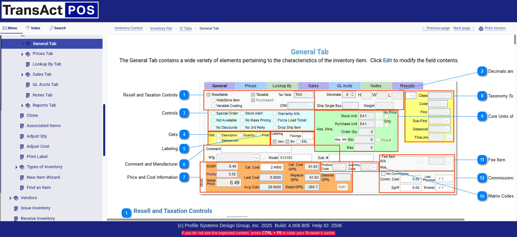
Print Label (37, 156)
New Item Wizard (43, 177)
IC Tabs (186, 28)
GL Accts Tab (45, 84)
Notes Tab (42, 94)
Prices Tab (43, 53)
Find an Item (39, 187)
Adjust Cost (38, 146)
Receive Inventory (38, 218)
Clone (32, 115)
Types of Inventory (44, 166)
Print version (495, 28)
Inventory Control (129, 28)
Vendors (29, 197)
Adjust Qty (37, 136)
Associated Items (44, 125)
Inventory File (161, 28)
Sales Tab (42, 74)
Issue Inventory (35, 207)
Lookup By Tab (47, 64)
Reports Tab (44, 105)
